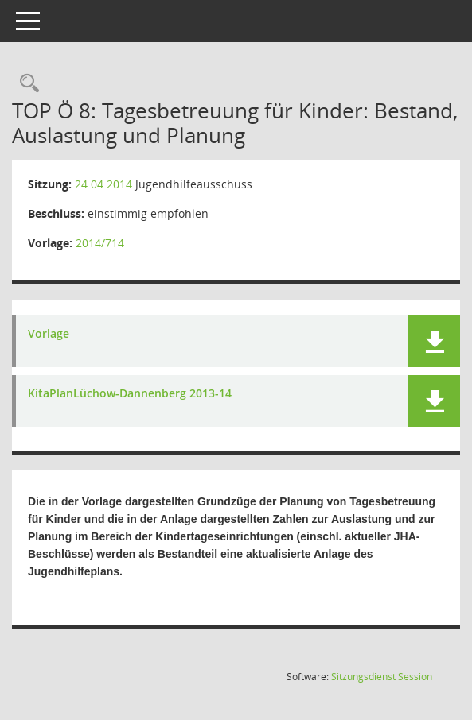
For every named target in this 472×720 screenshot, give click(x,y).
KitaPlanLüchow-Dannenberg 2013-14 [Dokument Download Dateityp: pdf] (130, 394)
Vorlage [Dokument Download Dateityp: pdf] (48, 334)
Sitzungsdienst (381, 676)
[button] (434, 341)
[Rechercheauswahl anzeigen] (25, 84)
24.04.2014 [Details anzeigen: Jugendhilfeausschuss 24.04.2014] (103, 184)
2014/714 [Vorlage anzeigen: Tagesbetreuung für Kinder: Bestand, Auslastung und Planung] (100, 242)
